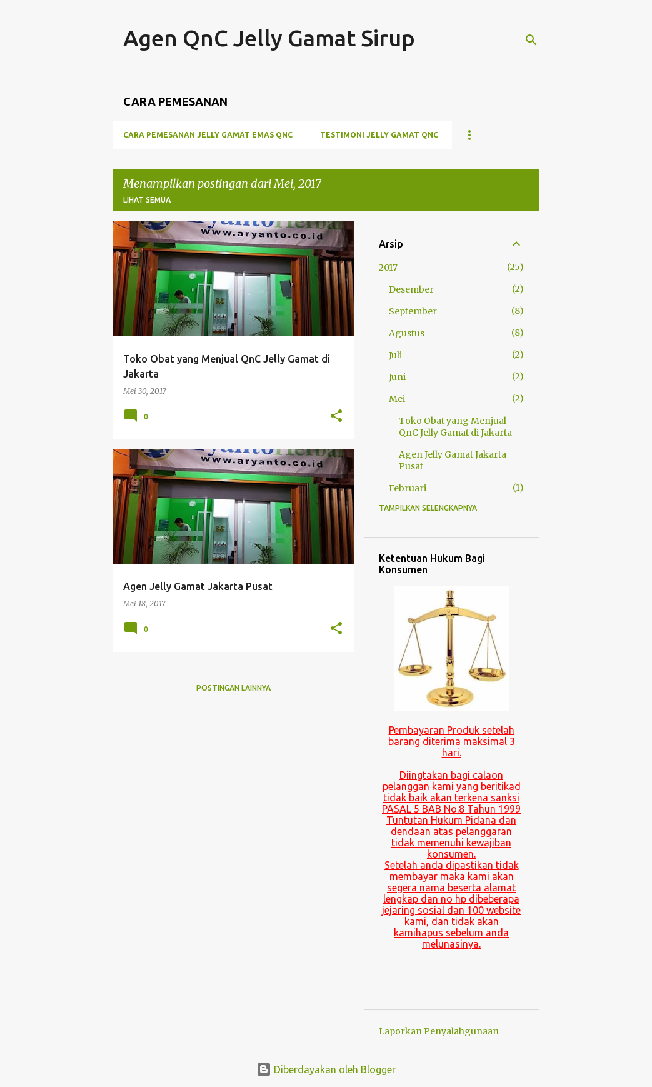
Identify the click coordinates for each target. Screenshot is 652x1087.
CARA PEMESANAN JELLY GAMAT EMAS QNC (208, 135)
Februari (407, 488)
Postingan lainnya (233, 688)
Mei (397, 398)
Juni (397, 377)
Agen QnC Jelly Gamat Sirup (269, 38)
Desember (411, 289)
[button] (336, 416)
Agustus (406, 333)
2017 (388, 267)
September (413, 311)
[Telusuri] (531, 40)
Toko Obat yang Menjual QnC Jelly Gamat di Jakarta (455, 426)
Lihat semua (147, 200)
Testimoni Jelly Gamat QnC (379, 135)
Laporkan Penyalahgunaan (439, 1031)
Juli (395, 355)
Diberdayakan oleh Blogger (326, 1069)
